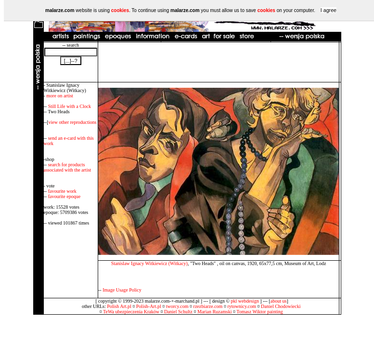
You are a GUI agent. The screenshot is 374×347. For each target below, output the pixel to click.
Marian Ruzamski (214, 311)
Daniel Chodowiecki (280, 306)
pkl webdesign (245, 301)
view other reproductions (73, 122)
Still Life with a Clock (69, 106)
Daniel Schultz (178, 311)
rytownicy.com (241, 306)
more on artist (59, 95)
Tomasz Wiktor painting (259, 311)
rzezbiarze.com (208, 306)
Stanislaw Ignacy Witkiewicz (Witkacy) (149, 263)
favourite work (62, 191)
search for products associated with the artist (67, 167)
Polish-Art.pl (148, 306)
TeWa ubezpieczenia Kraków (131, 311)
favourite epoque (64, 196)
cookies (120, 10)
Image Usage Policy (122, 290)
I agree (328, 10)
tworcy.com (177, 306)
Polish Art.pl (119, 306)
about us (279, 301)
